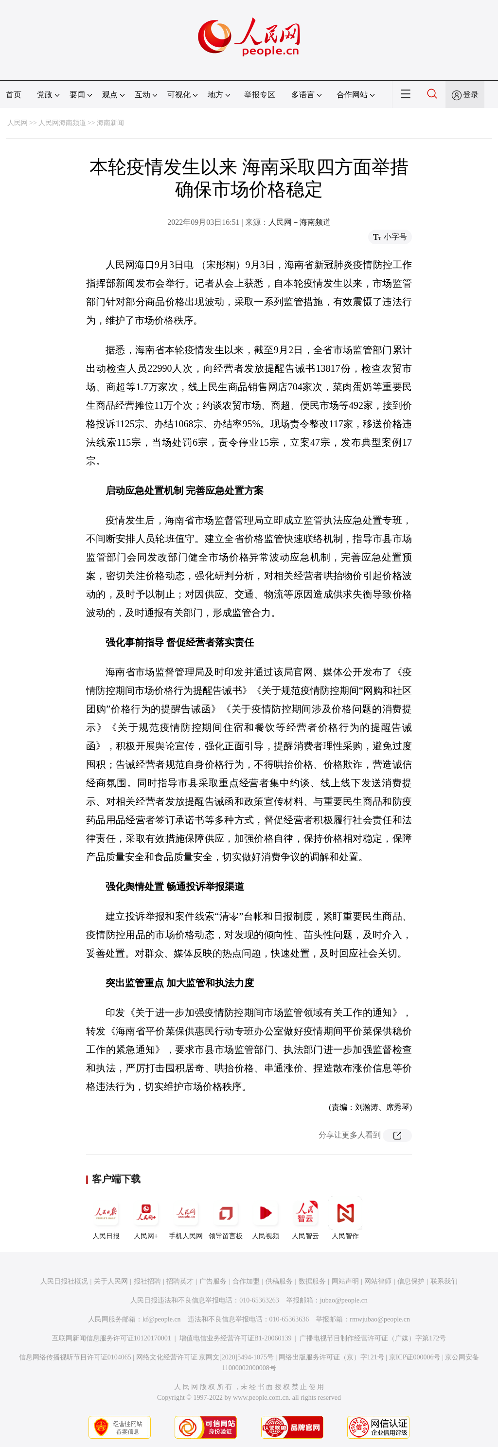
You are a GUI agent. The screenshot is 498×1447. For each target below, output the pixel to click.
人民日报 (106, 1218)
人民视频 (266, 1218)
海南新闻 (110, 123)
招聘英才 (180, 1281)
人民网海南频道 (62, 123)
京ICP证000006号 (415, 1357)
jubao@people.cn (344, 1300)
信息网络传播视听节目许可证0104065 (75, 1357)
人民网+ (146, 1218)
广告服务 (213, 1281)
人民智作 (345, 1218)
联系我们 (444, 1281)
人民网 (17, 123)
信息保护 (411, 1281)
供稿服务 (279, 1281)
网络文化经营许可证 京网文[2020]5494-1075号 (205, 1357)
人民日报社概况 (64, 1281)
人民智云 (305, 1218)
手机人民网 (186, 1218)
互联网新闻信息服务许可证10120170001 (111, 1338)
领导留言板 (226, 1218)
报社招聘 (147, 1281)
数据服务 (312, 1281)
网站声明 (345, 1281)
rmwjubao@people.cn (380, 1319)
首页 (13, 94)
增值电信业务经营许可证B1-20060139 (235, 1338)
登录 (471, 94)
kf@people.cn (161, 1319)
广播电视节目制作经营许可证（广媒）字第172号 (373, 1338)
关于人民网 (111, 1281)
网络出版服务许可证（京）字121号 (331, 1357)
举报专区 (259, 94)
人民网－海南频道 (299, 222)
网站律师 (377, 1281)
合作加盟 (246, 1281)
